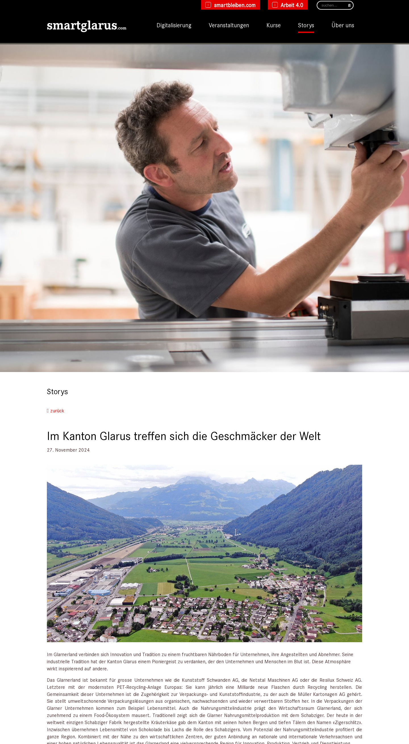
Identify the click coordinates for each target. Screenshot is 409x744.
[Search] (335, 5)
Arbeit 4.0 (292, 5)
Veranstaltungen (229, 25)
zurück (55, 410)
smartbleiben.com (235, 5)
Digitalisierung (173, 25)
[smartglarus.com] (86, 25)
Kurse (273, 25)
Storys (306, 25)
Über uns (342, 25)
